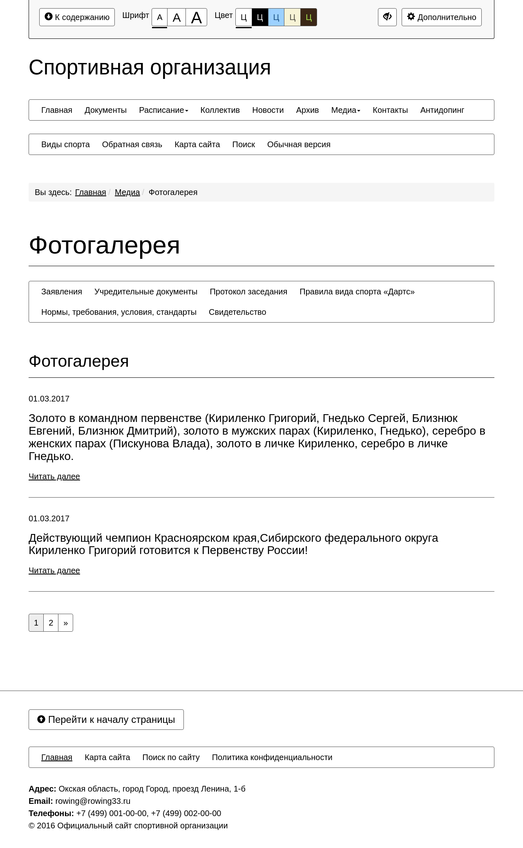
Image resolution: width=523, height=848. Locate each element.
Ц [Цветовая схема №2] (260, 17)
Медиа (127, 192)
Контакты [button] (390, 109)
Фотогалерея (173, 192)
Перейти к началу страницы (106, 719)
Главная (90, 192)
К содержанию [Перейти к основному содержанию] (77, 17)
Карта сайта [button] (197, 144)
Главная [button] (56, 109)
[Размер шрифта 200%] (196, 17)
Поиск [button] (243, 144)
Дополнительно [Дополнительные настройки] (441, 17)
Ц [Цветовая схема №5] (309, 17)
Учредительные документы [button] (145, 291)
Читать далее (54, 476)
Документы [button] (106, 109)
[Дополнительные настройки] (387, 17)
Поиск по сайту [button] (171, 757)
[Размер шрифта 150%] (176, 17)
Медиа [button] (346, 109)
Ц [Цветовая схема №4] (292, 17)
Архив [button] (307, 109)
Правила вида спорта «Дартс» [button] (357, 291)
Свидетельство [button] (237, 311)
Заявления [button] (61, 291)
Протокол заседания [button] (248, 291)
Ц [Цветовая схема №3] (276, 17)
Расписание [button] (163, 109)
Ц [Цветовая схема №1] (244, 19)
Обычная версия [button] (299, 144)
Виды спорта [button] (65, 144)
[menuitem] (56, 110)
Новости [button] (268, 109)
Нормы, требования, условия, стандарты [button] (119, 311)
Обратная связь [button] (132, 144)
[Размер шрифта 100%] (160, 17)
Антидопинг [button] (442, 109)
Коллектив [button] (220, 109)
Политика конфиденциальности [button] (272, 757)
